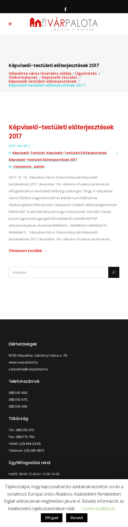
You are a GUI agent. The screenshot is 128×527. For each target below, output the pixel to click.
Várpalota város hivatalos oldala (40, 73)
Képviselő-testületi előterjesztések (42, 81)
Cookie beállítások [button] (98, 508)
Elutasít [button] (76, 517)
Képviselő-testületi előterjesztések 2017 (43, 159)
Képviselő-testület (59, 77)
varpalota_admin (29, 166)
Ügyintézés (86, 73)
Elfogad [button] (51, 517)
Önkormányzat (23, 77)
